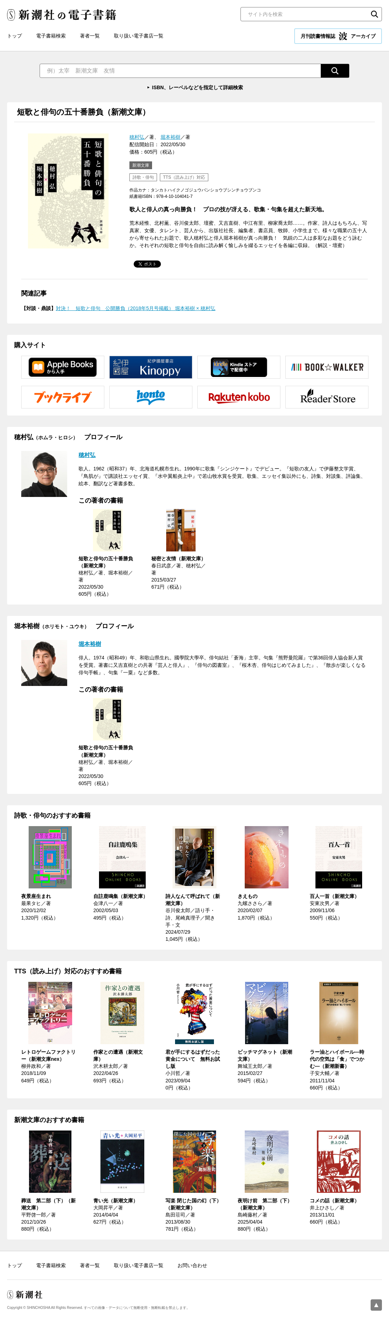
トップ (14, 36)
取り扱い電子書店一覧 (138, 36)
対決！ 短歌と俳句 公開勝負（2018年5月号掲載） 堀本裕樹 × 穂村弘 (135, 308)
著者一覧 (90, 36)
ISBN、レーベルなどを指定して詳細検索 (197, 87)
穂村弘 (136, 137)
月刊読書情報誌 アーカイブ (338, 36)
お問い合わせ (192, 1265)
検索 (374, 14)
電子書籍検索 (51, 36)
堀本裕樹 (170, 137)
